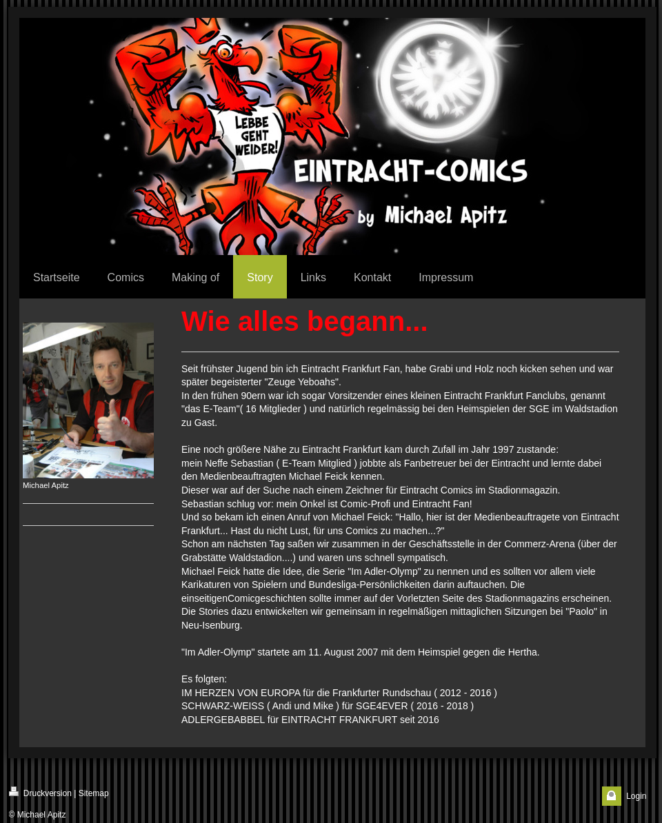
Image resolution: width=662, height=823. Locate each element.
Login (636, 796)
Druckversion (40, 792)
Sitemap (94, 793)
